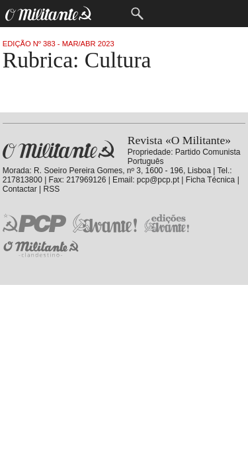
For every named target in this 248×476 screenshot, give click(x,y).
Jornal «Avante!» (105, 223)
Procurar (137, 13)
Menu (110, 13)
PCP (34, 223)
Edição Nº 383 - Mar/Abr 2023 (58, 44)
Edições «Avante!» (167, 223)
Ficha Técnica (210, 179)
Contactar (20, 189)
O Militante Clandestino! (42, 248)
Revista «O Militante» (58, 149)
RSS (52, 189)
